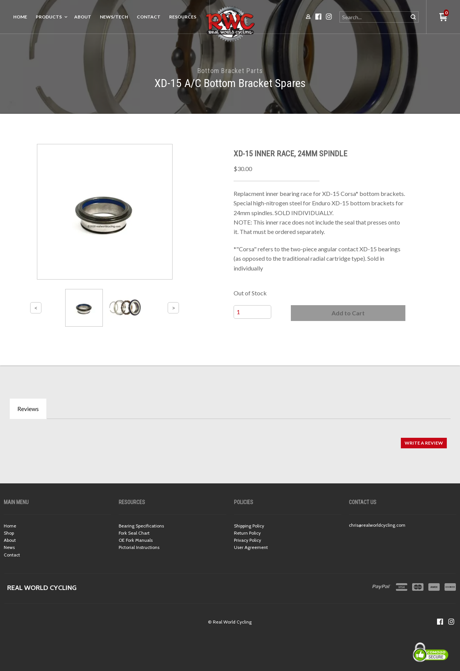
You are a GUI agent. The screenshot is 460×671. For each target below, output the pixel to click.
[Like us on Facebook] (440, 622)
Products (49, 17)
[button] (348, 313)
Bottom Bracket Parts (230, 71)
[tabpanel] (230, 439)
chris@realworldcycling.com (377, 525)
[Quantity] (252, 312)
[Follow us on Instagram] (451, 622)
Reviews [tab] (28, 408)
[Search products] (374, 17)
